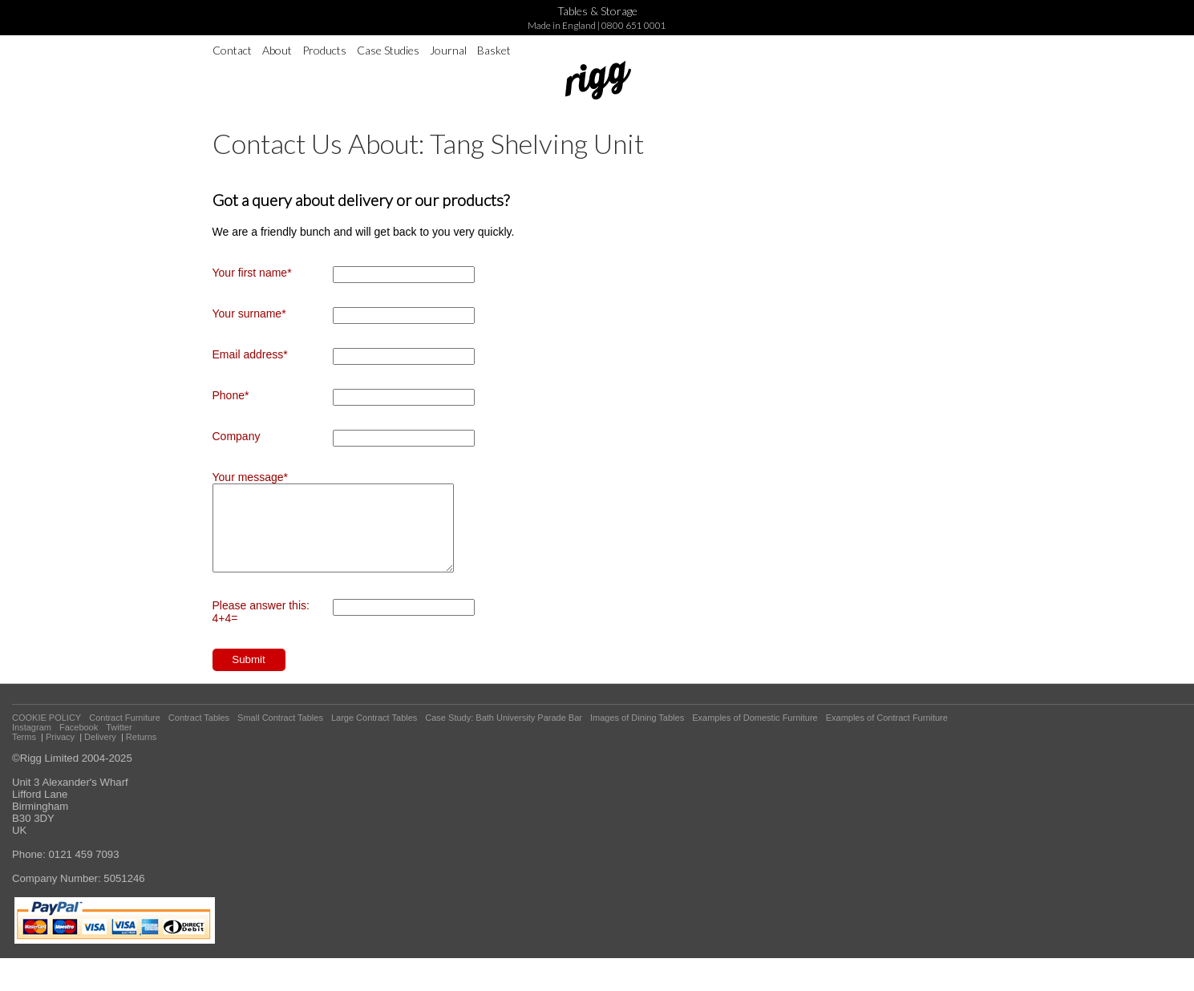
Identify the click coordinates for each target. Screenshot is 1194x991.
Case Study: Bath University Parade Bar (503, 734)
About (277, 50)
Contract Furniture (124, 734)
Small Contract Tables (280, 734)
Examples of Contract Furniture (887, 734)
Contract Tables (198, 734)
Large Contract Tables (374, 734)
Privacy (60, 753)
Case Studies (388, 50)
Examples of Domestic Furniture (755, 734)
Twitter (119, 744)
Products (324, 50)
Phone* (230, 395)
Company (236, 436)
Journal (448, 50)
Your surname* (249, 313)
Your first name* (252, 272)
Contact (232, 50)
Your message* (250, 477)
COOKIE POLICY (46, 734)
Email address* (250, 354)
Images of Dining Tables (637, 734)
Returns (141, 753)
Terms (24, 753)
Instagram (31, 744)
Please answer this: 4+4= (261, 628)
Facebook (78, 744)
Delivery (100, 753)
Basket (494, 50)
